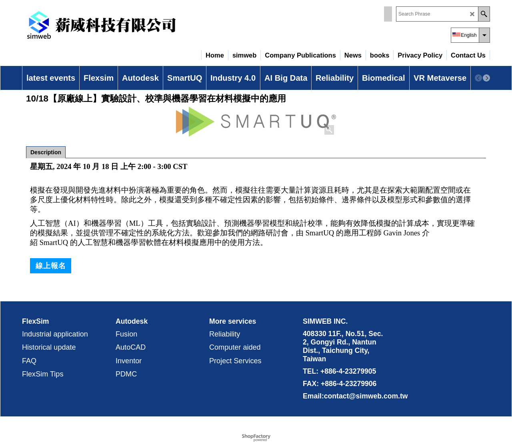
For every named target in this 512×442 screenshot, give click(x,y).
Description (45, 152)
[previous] (478, 78)
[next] (486, 78)
